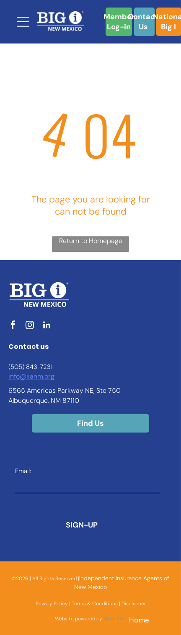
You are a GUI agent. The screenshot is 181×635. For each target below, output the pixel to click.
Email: (23, 471)
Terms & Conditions (95, 603)
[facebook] (13, 326)
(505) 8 (19, 367)
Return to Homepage (90, 240)
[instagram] (29, 326)
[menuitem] (139, 620)
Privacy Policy (52, 603)
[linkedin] (46, 326)
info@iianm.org (31, 376)
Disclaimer (134, 603)
